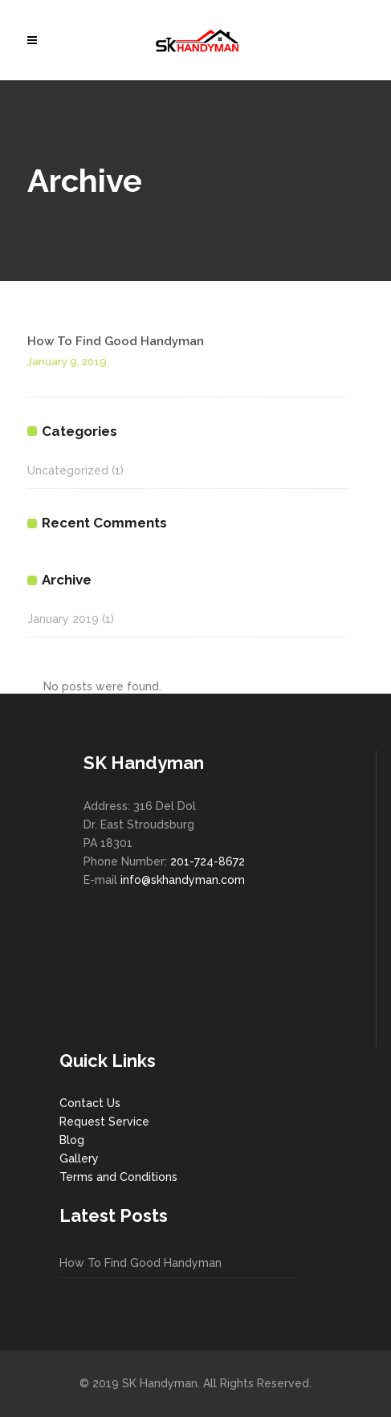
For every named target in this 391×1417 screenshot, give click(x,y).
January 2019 (63, 619)
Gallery (79, 1158)
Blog (71, 1140)
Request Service (104, 1121)
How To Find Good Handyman (115, 341)
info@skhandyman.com (182, 879)
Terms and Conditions (118, 1177)
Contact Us (89, 1103)
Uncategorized (67, 470)
